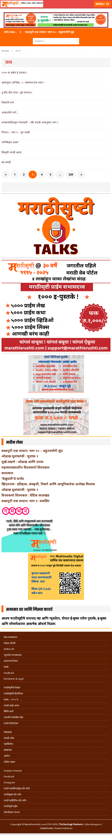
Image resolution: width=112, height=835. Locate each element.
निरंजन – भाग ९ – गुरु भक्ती (15, 132)
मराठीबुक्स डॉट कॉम (12, 794)
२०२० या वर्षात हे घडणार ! (14, 72)
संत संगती (6, 162)
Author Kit (9, 649)
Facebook (9, 776)
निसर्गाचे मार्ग (7, 102)
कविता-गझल (9, 761)
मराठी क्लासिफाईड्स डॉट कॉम (17, 788)
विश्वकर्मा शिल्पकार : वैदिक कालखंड (25, 495)
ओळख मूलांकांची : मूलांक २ (19, 456)
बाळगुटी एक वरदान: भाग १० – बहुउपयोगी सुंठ (32, 450)
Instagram (9, 782)
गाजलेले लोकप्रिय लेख (13, 717)
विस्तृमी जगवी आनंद (11, 152)
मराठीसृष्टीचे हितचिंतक (13, 693)
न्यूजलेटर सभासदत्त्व (12, 655)
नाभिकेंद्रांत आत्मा (9, 142)
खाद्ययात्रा (8, 750)
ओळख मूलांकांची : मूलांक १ (19, 489)
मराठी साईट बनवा (11, 705)
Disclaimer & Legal (14, 678)
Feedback (9, 673)
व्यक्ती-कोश (9, 738)
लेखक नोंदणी (9, 643)
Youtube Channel (13, 770)
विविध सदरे (8, 711)
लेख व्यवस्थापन (10, 637)
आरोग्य (7, 755)
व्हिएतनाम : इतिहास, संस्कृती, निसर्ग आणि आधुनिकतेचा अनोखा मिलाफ (48, 484)
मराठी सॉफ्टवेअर (11, 723)
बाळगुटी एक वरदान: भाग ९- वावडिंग (25, 501)
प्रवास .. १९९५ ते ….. (13, 699)
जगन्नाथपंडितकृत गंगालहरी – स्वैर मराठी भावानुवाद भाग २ (29, 122)
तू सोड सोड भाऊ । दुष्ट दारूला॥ (16, 92)
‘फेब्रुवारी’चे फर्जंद (12, 478)
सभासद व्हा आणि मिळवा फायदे (29, 609)
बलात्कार (7, 473)
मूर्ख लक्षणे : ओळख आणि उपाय (22, 461)
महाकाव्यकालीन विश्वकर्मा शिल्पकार (25, 467)
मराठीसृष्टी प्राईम (11, 806)
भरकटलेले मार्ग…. (10, 112)
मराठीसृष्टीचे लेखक (12, 687)
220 (71, 174)
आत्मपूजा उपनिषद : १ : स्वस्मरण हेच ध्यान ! (22, 82)
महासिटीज (8, 744)
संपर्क (6, 667)
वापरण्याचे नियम (11, 661)
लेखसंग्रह (8, 732)
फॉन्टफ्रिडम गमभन (12, 812)
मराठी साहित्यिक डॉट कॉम (15, 800)
